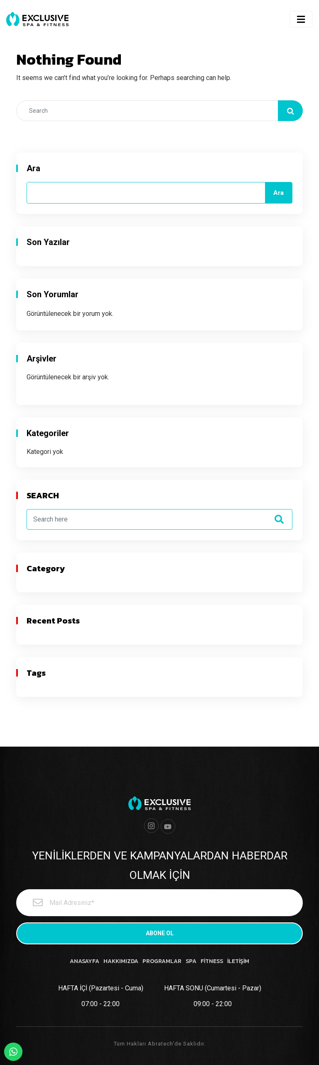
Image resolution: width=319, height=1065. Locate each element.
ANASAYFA (84, 961)
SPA (191, 961)
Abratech (160, 1044)
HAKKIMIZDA (120, 961)
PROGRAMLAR (162, 961)
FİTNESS (212, 961)
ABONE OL (160, 933)
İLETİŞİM (238, 961)
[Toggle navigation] (301, 19)
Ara (33, 168)
